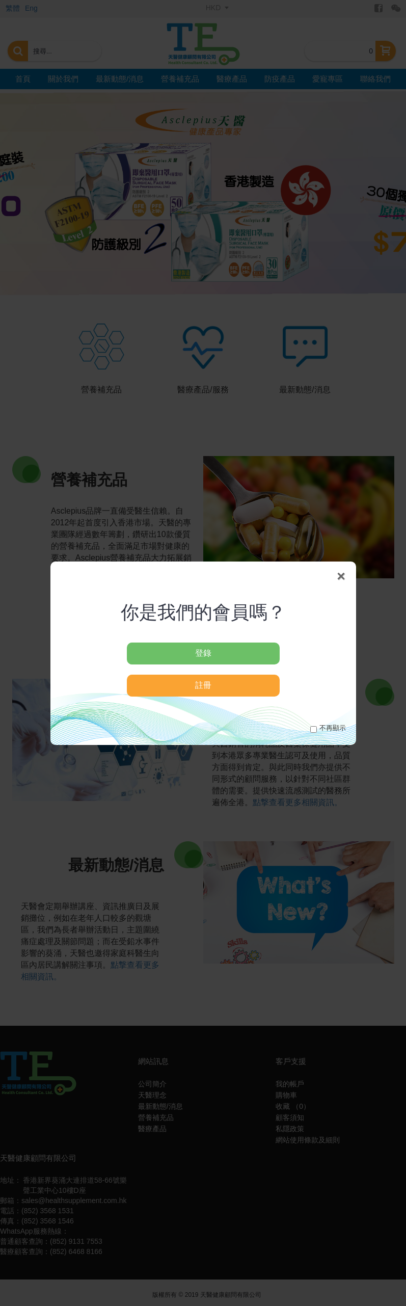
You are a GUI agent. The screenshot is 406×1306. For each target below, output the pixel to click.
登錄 (203, 653)
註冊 (203, 685)
